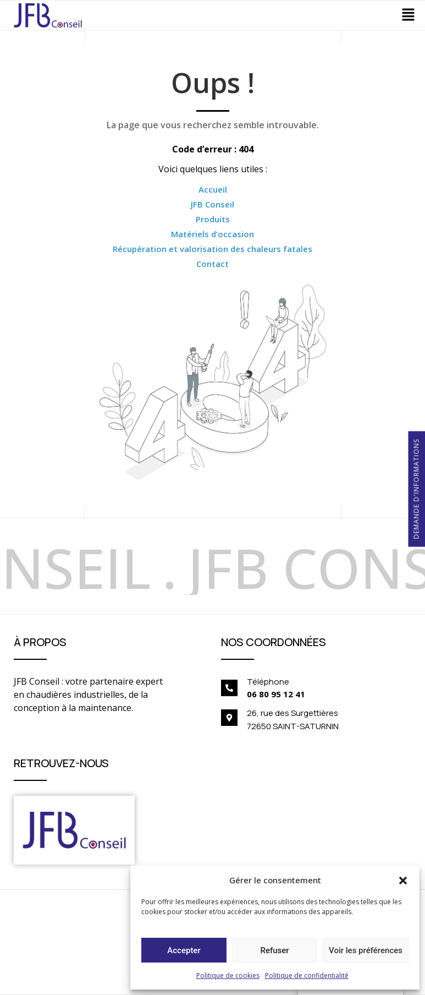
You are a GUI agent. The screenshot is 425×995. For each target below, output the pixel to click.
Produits (213, 219)
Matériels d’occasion (212, 233)
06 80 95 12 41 (276, 693)
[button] (403, 879)
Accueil (212, 189)
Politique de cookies (228, 975)
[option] (182, 566)
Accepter (183, 950)
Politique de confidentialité (307, 975)
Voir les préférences (365, 950)
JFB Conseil (212, 204)
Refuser (274, 950)
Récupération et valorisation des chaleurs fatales (212, 248)
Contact (212, 263)
